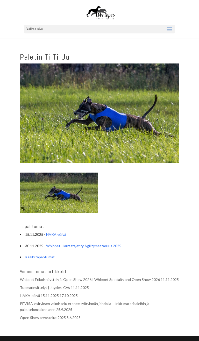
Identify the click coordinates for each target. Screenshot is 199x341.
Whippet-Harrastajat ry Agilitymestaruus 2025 (83, 246)
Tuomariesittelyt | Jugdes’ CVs (45, 287)
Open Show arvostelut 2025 (43, 317)
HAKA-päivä (56, 234)
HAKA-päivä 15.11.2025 (39, 295)
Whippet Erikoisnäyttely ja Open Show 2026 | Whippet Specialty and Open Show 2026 (90, 279)
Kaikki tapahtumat (40, 257)
